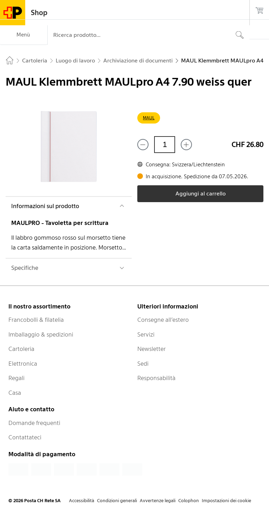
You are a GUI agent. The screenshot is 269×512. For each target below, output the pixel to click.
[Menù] (23, 35)
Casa (14, 392)
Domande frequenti (34, 422)
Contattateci (24, 437)
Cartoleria (21, 348)
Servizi (145, 334)
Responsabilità (156, 377)
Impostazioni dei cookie (226, 500)
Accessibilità (81, 500)
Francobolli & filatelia (36, 319)
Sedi (143, 363)
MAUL (148, 117)
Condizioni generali (117, 500)
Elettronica (22, 363)
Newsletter (151, 348)
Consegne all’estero (163, 319)
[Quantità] (164, 144)
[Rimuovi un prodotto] (143, 144)
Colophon (188, 500)
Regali (16, 377)
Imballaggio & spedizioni (40, 334)
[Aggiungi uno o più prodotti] (186, 144)
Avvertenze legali (157, 500)
